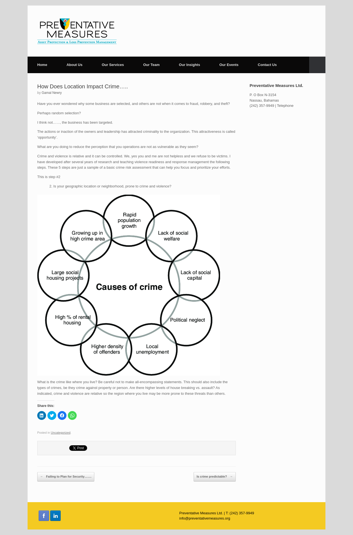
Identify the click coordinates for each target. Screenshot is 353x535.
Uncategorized (60, 432)
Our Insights (189, 65)
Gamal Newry (52, 93)
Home (42, 65)
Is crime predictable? (215, 477)
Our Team (151, 65)
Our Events (228, 65)
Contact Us (267, 65)
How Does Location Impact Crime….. (82, 86)
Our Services (113, 65)
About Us (74, 65)
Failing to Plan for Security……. (65, 477)
